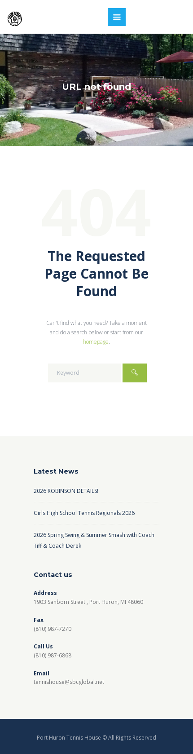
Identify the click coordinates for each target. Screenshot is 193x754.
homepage (96, 342)
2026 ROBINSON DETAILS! (66, 491)
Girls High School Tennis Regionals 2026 (84, 513)
